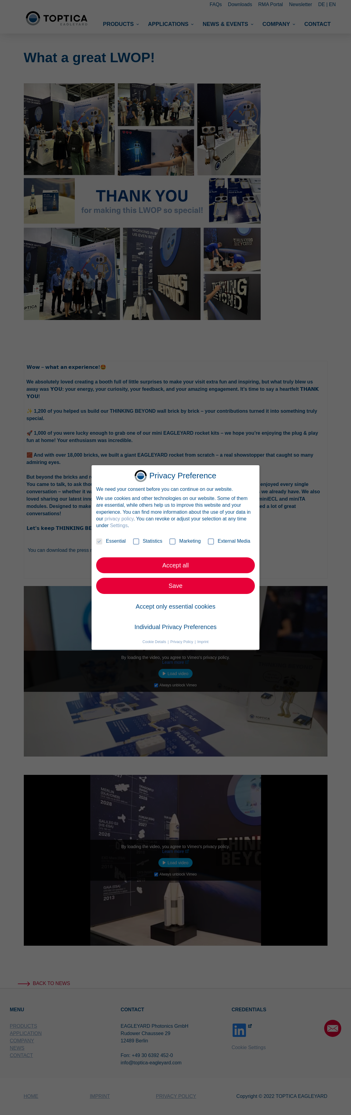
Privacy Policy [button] (182, 642)
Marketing (185, 541)
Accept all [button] (175, 565)
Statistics (147, 541)
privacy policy (119, 518)
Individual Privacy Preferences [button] (175, 627)
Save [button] (175, 585)
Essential (111, 541)
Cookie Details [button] (155, 642)
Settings (119, 525)
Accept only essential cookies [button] (175, 606)
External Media (229, 541)
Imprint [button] (202, 642)
